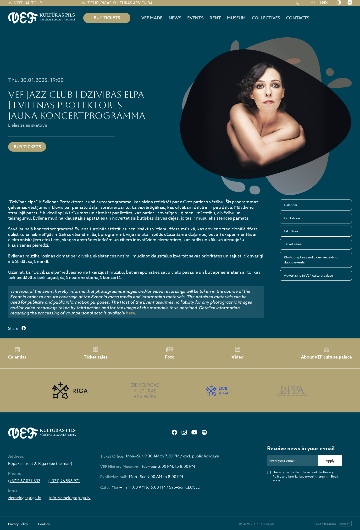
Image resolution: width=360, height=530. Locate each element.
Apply (330, 460)
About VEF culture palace (326, 353)
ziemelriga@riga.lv (24, 498)
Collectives (266, 18)
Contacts (297, 18)
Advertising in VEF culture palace (308, 275)
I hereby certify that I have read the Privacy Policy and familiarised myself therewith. (305, 476)
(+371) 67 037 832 (24, 481)
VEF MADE (151, 18)
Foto (169, 353)
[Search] (297, 3)
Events (195, 18)
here (130, 313)
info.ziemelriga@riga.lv (69, 498)
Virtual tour (25, 3)
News (175, 18)
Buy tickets (27, 147)
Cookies (44, 524)
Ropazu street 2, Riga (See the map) (40, 464)
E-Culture (291, 231)
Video (238, 353)
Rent (215, 18)
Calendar (290, 205)
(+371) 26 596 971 (64, 481)
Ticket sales (293, 244)
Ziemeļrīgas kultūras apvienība (117, 3)
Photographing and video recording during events (311, 260)
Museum (236, 18)
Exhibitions (292, 218)
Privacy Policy (18, 524)
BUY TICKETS (107, 18)
